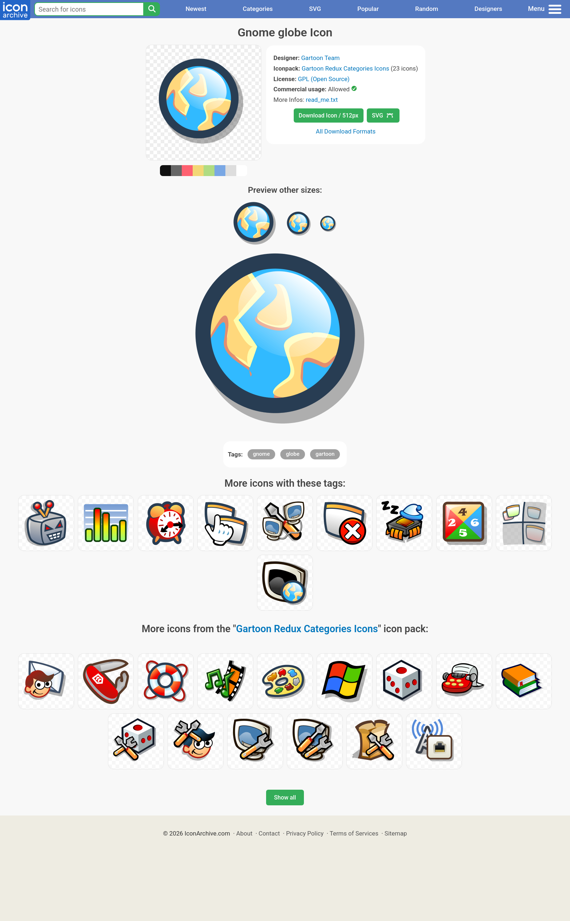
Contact (269, 833)
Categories (258, 8)
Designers (488, 8)
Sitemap (396, 833)
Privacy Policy (305, 833)
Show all (285, 797)
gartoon (325, 454)
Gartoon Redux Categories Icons (345, 68)
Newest (195, 8)
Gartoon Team (320, 57)
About (244, 833)
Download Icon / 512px (328, 115)
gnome (261, 454)
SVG (315, 8)
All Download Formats (346, 131)
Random (426, 8)
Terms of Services (354, 833)
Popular (368, 8)
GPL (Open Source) (324, 79)
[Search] (151, 9)
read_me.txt (322, 99)
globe (292, 454)
